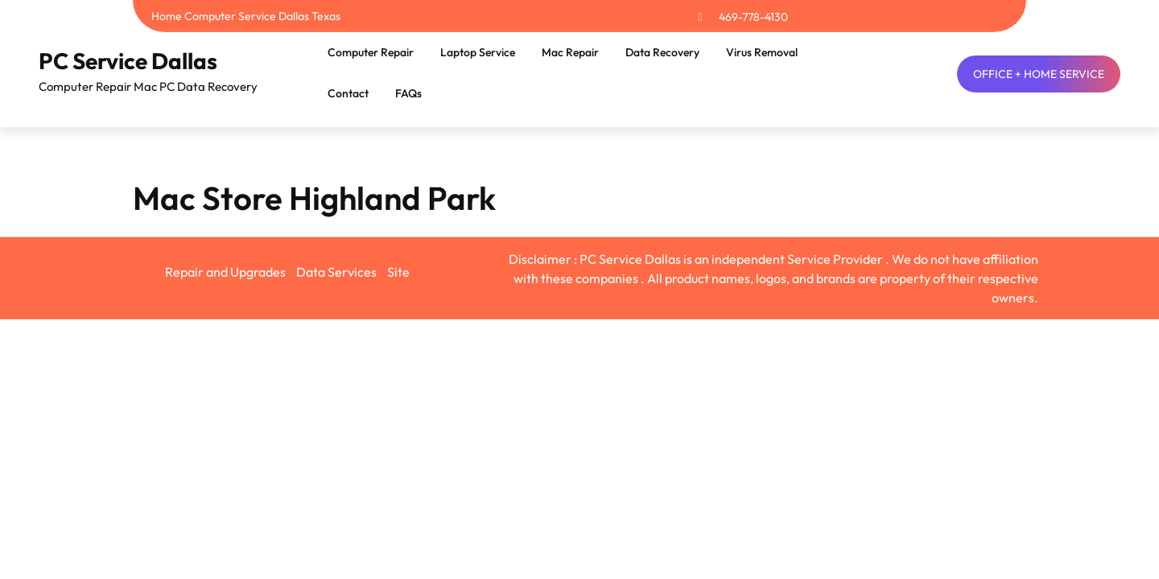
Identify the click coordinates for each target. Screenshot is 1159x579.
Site (398, 272)
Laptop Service (477, 52)
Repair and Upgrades (225, 272)
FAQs (408, 93)
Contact (348, 93)
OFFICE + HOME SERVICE (1038, 74)
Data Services (336, 272)
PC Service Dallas (128, 61)
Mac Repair (570, 52)
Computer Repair (371, 52)
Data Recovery (662, 52)
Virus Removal (762, 52)
